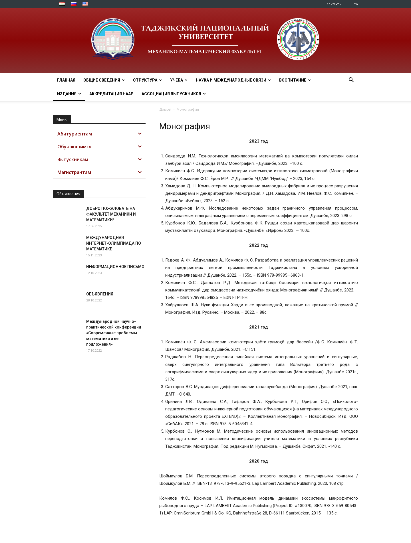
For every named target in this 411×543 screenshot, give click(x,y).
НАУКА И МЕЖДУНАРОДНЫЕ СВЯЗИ (233, 80)
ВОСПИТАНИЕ (295, 80)
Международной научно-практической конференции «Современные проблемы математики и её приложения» (113, 333)
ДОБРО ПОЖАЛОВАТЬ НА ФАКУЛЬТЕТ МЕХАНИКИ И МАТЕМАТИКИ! (111, 214)
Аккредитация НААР (111, 94)
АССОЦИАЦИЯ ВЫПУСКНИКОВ (174, 94)
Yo (356, 4)
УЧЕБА (179, 80)
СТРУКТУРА (147, 80)
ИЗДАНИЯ (69, 94)
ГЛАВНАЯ (66, 80)
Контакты (334, 4)
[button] (351, 80)
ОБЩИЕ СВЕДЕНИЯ (104, 80)
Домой (165, 109)
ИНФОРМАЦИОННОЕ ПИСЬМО (115, 266)
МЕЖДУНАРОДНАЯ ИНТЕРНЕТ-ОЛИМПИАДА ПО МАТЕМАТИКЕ (113, 243)
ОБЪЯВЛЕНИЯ (99, 294)
